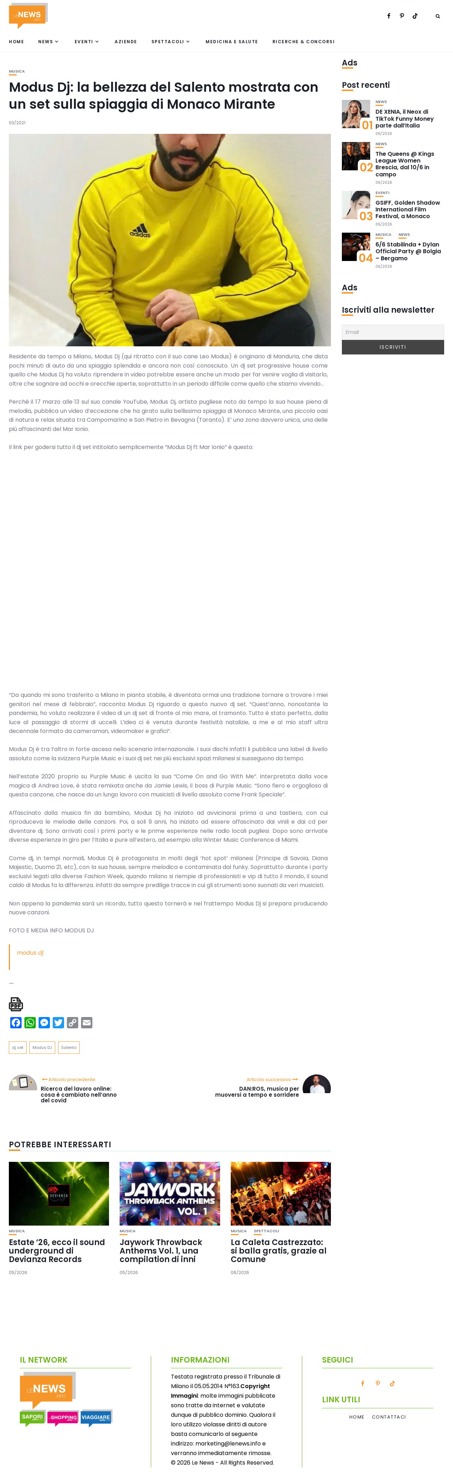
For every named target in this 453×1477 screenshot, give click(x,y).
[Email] (393, 332)
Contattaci (389, 1417)
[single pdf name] (16, 1004)
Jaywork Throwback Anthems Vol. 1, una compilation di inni (161, 1251)
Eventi (84, 42)
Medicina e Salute (232, 42)
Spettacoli (167, 42)
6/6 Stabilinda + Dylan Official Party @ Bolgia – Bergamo (408, 251)
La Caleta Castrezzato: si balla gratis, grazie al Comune (279, 1251)
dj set (17, 1047)
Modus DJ (42, 1047)
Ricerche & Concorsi (304, 42)
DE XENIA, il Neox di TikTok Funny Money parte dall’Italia (404, 118)
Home (16, 42)
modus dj (30, 953)
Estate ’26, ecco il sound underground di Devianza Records (57, 1251)
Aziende (126, 42)
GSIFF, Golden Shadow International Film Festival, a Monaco (407, 209)
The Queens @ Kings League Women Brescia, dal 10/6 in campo (404, 164)
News (45, 42)
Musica (17, 71)
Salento (68, 1047)
